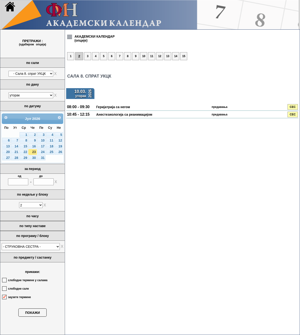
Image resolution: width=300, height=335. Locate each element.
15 (25, 146)
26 (60, 152)
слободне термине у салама (27, 280)
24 (43, 152)
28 (16, 158)
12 (60, 140)
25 (51, 152)
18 (51, 146)
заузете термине (19, 297)
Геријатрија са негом (113, 107)
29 (25, 158)
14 (16, 146)
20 (8, 152)
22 (25, 152)
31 (43, 158)
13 (8, 146)
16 (34, 146)
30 (34, 158)
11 (51, 140)
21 (16, 152)
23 (34, 152)
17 (43, 146)
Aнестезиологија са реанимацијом (124, 114)
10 (43, 140)
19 (60, 146)
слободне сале (18, 288)
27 (8, 158)
